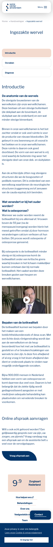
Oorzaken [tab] (9, 63)
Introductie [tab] (10, 53)
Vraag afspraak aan (19, 456)
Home (5, 21)
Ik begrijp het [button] (26, 540)
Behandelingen (24, 503)
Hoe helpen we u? (25, 497)
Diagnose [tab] (9, 73)
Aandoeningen (17, 21)
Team (25, 520)
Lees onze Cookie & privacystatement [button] (23, 533)
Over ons (24, 508)
